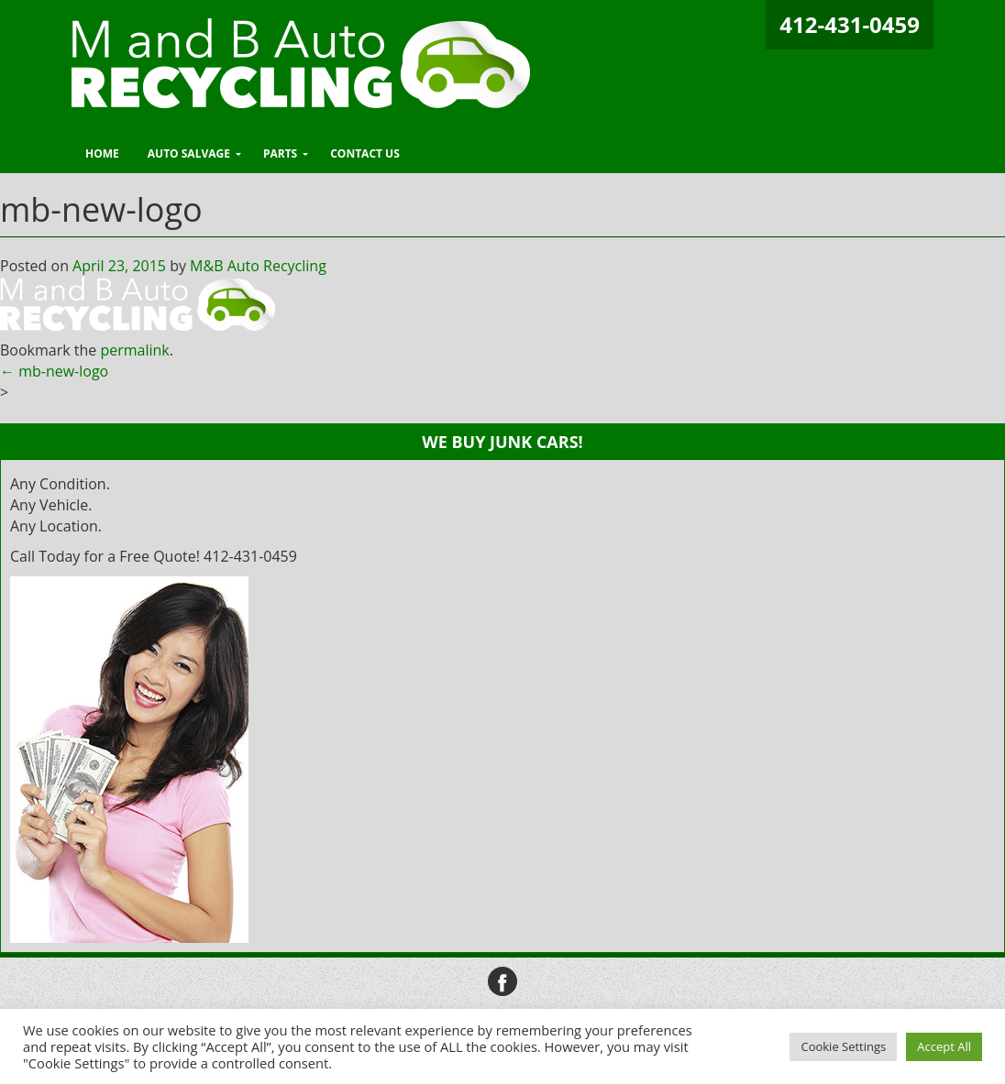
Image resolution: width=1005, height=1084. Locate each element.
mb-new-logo (54, 371)
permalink (134, 350)
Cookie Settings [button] (843, 1046)
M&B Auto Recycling (258, 266)
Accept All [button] (944, 1046)
